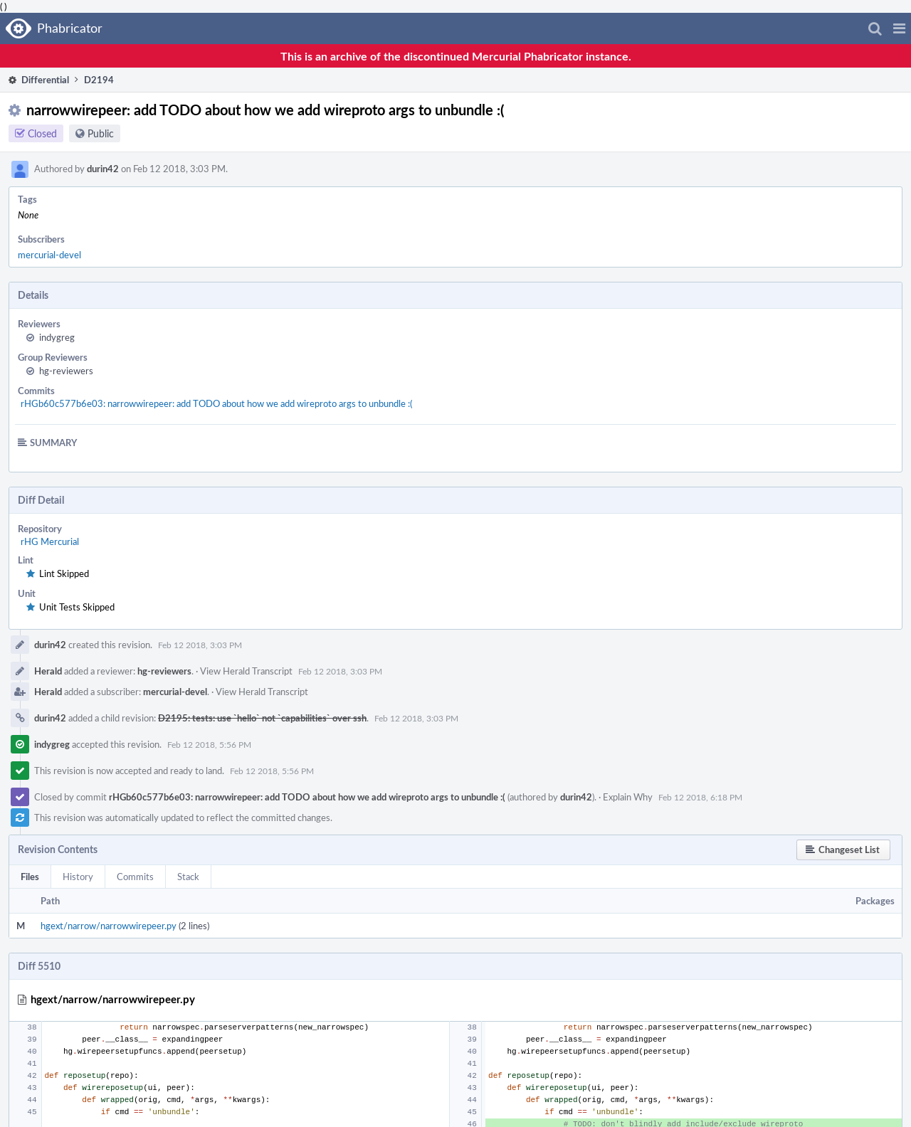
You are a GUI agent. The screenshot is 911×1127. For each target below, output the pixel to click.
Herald (48, 671)
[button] (899, 28)
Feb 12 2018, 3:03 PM (200, 644)
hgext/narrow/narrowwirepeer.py (109, 925)
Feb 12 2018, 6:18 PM (700, 797)
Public (101, 133)
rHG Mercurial (50, 541)
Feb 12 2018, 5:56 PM (209, 744)
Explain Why (628, 796)
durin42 (103, 168)
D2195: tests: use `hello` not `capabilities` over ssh (262, 717)
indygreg (57, 337)
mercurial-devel (49, 254)
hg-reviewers (66, 370)
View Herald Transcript (246, 671)
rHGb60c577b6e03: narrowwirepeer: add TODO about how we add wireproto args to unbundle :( (216, 403)
